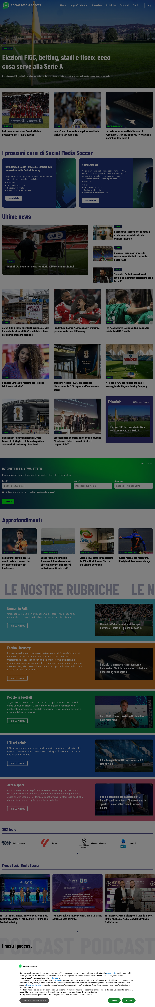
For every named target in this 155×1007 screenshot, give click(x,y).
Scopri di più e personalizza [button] (34, 1000)
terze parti (57, 980)
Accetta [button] (128, 1000)
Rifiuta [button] (114, 1000)
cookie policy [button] (54, 978)
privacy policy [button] (111, 973)
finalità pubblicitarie (33, 985)
